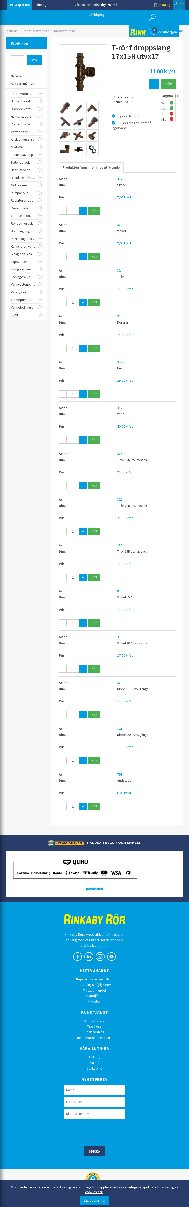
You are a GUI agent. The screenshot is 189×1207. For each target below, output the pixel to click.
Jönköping (97, 15)
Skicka (94, 1151)
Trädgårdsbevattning (35, 31)
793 (119, 774)
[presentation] (101, 1131)
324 (119, 270)
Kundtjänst (94, 995)
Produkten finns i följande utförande (91, 167)
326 (119, 499)
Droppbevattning (64, 31)
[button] (151, 17)
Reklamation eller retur (94, 1037)
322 (119, 179)
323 (119, 224)
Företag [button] (41, 5)
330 (119, 637)
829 (119, 591)
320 (119, 682)
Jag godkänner (94, 1200)
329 (119, 316)
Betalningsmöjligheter (94, 984)
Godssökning (94, 1032)
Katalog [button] (149, 5)
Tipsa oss (94, 1026)
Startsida (11, 31)
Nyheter (94, 1001)
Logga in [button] (172, 5)
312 (119, 408)
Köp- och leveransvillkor (94, 979)
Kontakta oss (94, 1021)
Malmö (112, 5)
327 (119, 362)
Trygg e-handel (94, 990)
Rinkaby (100, 5)
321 (119, 728)
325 (119, 453)
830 (119, 545)
